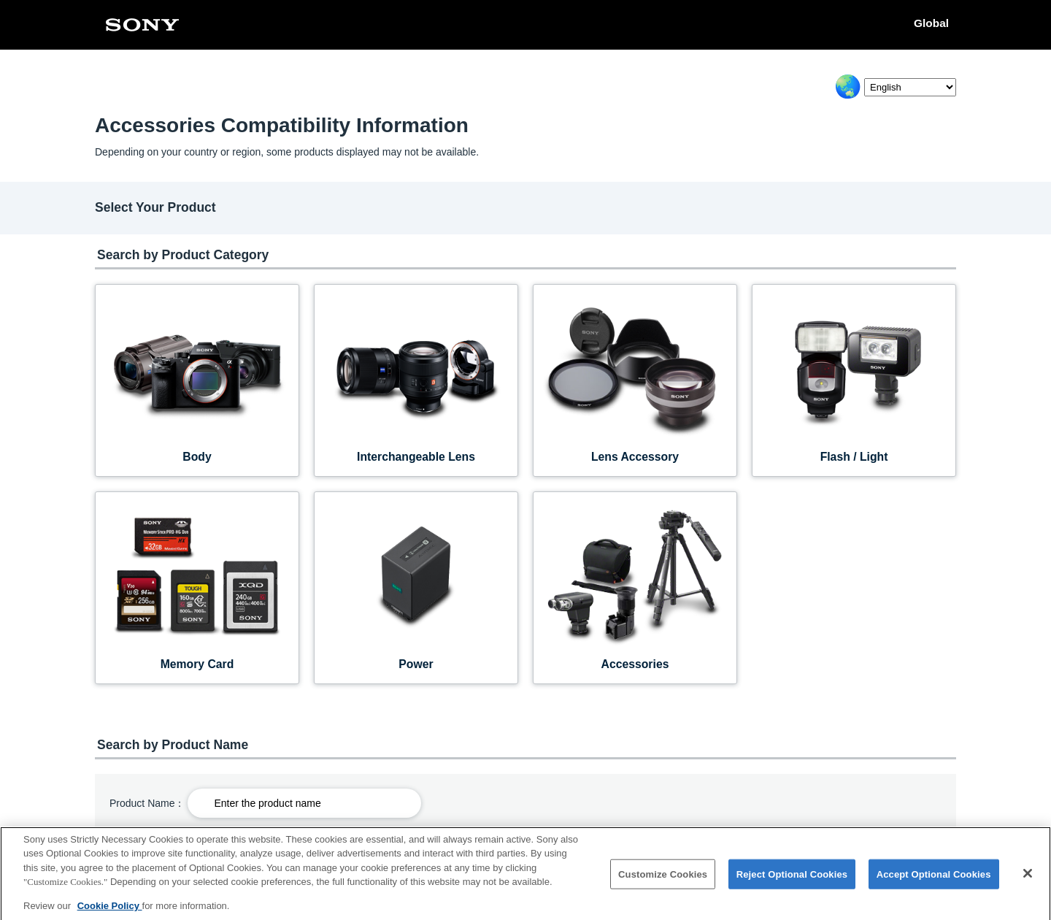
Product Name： (147, 803)
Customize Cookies (662, 878)
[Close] (1028, 878)
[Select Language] (910, 87)
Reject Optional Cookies (792, 878)
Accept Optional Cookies (934, 878)
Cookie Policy (109, 910)
